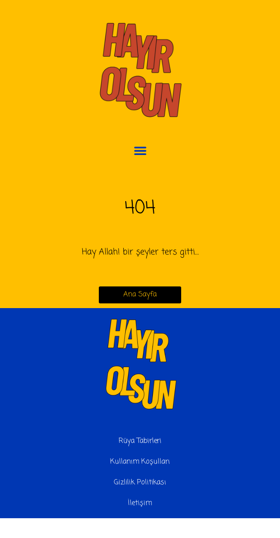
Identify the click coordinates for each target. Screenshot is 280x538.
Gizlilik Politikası (140, 482)
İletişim (140, 503)
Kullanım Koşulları (139, 461)
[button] (140, 150)
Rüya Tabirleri (140, 441)
